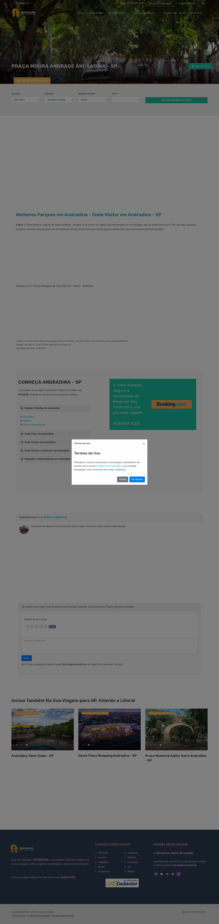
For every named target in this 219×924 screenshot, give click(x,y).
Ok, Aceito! (137, 479)
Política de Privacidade (108, 466)
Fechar (122, 479)
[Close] (144, 443)
